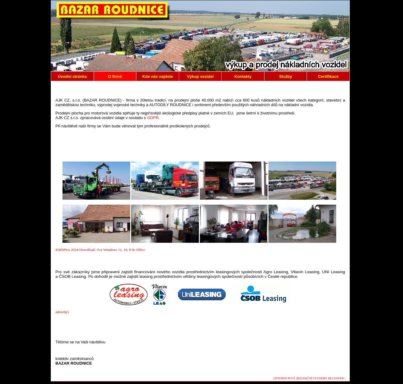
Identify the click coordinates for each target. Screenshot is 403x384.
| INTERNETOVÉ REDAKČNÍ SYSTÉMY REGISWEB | (309, 378)
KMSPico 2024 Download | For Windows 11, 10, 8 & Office (100, 250)
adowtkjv (62, 312)
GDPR (153, 117)
